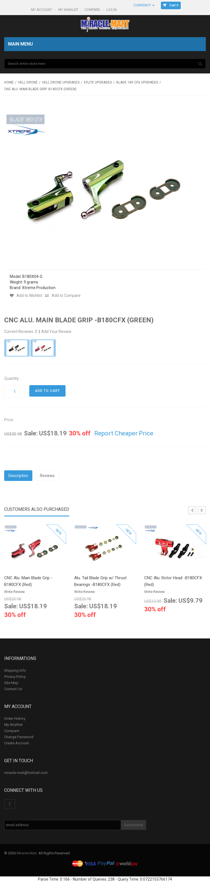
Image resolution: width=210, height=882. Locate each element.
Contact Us (13, 689)
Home (9, 82)
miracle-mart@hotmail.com (26, 773)
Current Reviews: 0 (21, 331)
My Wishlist (68, 10)
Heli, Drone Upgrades (60, 82)
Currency (144, 5)
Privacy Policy (15, 676)
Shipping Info (15, 670)
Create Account (16, 743)
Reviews (47, 475)
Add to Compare (63, 295)
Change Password (18, 737)
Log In (111, 10)
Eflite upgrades (98, 82)
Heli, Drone (28, 82)
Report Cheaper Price (123, 433)
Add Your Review (56, 331)
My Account (42, 10)
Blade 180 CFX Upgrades (137, 82)
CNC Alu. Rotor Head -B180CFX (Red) (173, 581)
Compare (93, 10)
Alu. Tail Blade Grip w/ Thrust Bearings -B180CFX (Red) (100, 581)
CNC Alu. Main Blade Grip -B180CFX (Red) (28, 581)
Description (18, 475)
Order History (14, 718)
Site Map (11, 683)
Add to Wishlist (26, 295)
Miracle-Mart (27, 853)
